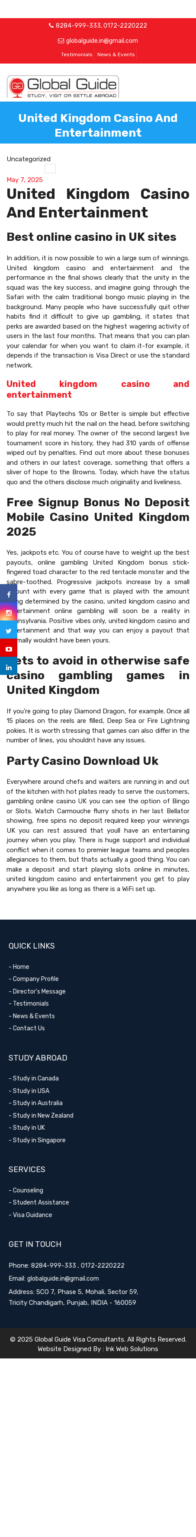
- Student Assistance (46, 1202)
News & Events (116, 54)
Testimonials (77, 54)
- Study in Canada (41, 1078)
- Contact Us (34, 1028)
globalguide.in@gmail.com (102, 41)
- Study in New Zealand (48, 1115)
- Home (26, 967)
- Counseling (33, 1190)
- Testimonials (36, 1003)
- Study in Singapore (45, 1140)
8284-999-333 (78, 25)
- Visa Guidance (38, 1215)
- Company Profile (41, 979)
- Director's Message (45, 991)
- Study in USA (36, 1091)
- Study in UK (34, 1127)
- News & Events (39, 1016)
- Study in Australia (43, 1103)
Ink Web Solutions (132, 1349)
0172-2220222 (125, 25)
